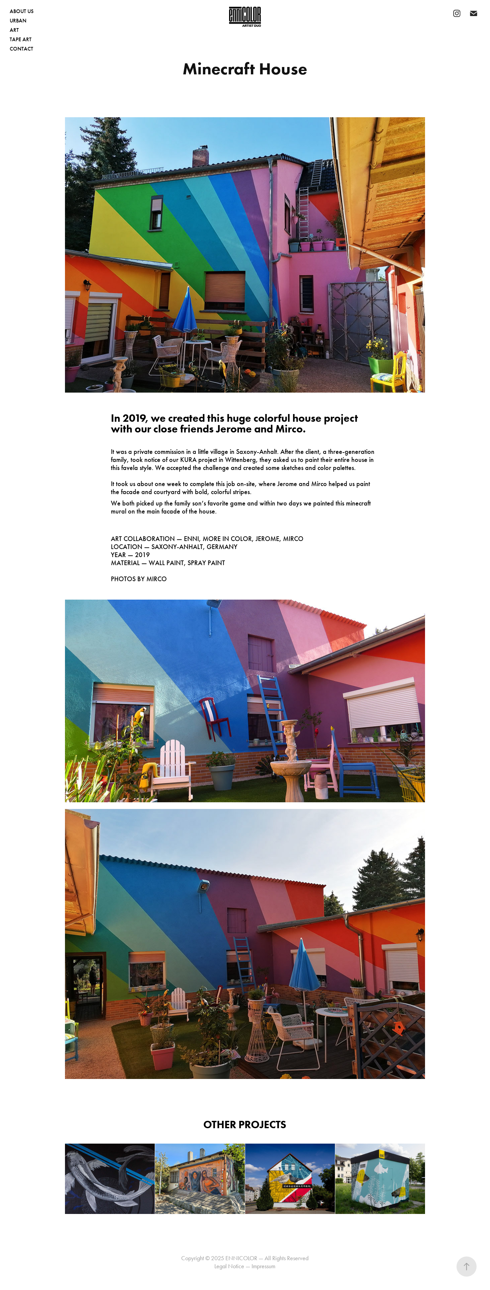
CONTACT (21, 49)
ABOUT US (21, 11)
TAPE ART (20, 39)
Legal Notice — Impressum (244, 1266)
